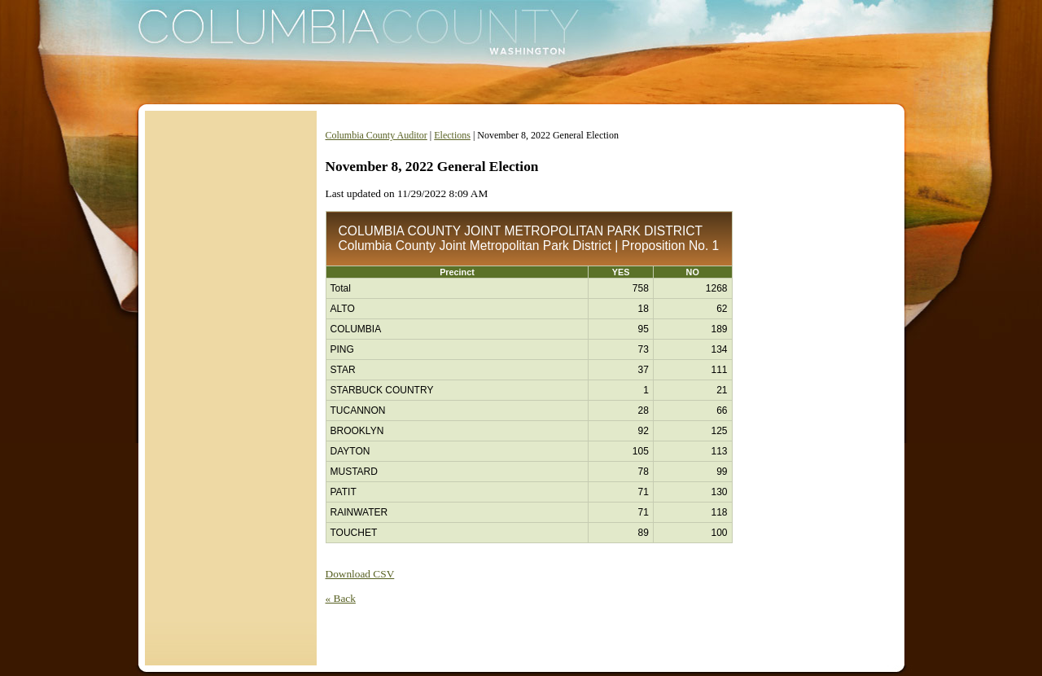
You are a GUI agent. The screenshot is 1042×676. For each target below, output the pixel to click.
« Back (341, 598)
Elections (452, 135)
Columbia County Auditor (376, 135)
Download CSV (360, 574)
